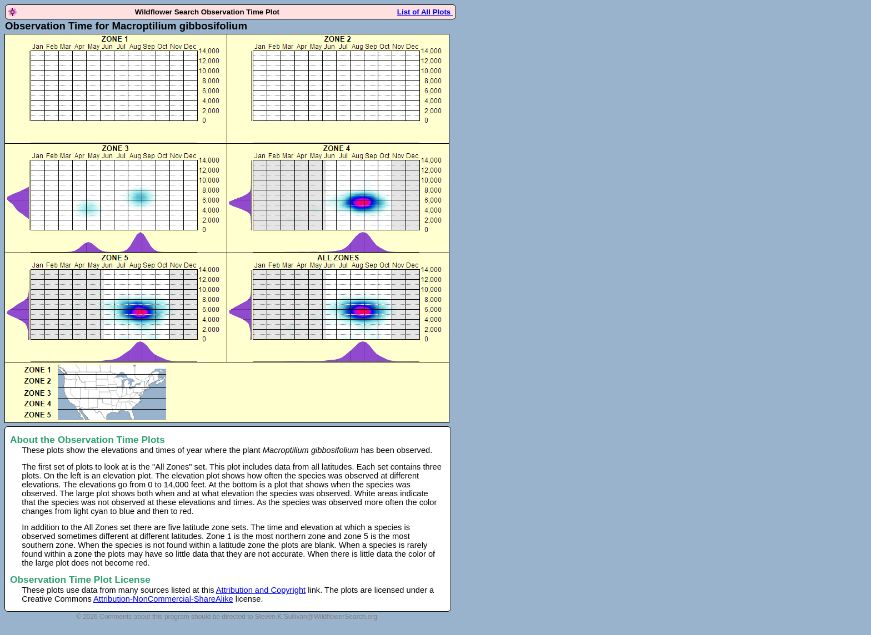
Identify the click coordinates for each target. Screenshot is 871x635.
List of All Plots (425, 12)
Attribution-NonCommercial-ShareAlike (163, 598)
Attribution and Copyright (261, 590)
